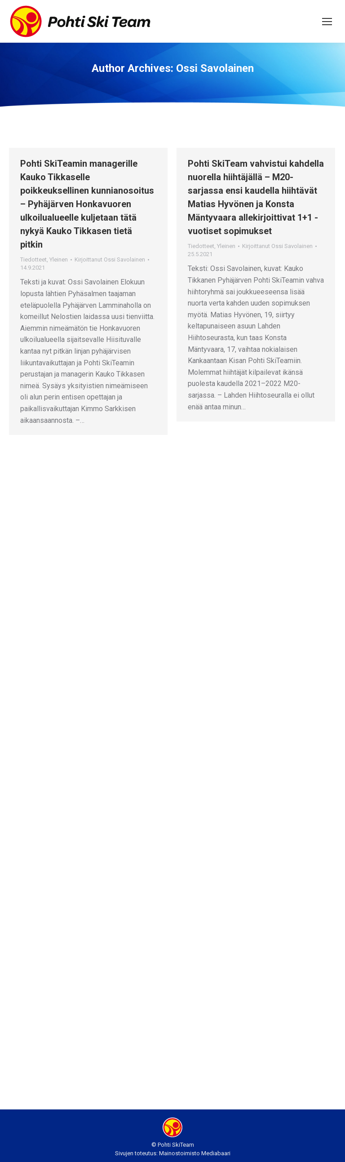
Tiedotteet (33, 259)
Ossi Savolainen (215, 68)
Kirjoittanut (110, 259)
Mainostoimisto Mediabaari (194, 1153)
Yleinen (58, 259)
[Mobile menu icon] (327, 22)
